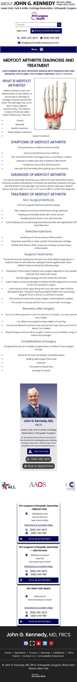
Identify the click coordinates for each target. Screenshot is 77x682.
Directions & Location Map (38, 525)
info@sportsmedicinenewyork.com (40, 42)
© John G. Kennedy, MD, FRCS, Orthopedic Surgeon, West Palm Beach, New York (38, 666)
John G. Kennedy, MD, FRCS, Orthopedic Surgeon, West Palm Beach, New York (38, 71)
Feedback (58, 652)
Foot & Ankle (22, 74)
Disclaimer (20, 652)
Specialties (10, 74)
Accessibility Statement (51, 656)
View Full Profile (41, 451)
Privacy (33, 652)
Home (8, 652)
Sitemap (45, 652)
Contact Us (29, 656)
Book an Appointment (48, 30)
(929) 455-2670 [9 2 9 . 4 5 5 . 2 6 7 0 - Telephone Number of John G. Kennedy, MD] (29, 38)
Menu (38, 49)
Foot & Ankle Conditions (42, 74)
